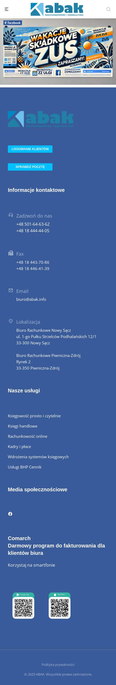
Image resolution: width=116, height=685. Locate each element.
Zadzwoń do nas (34, 216)
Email (22, 291)
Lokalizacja (28, 322)
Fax (20, 254)
